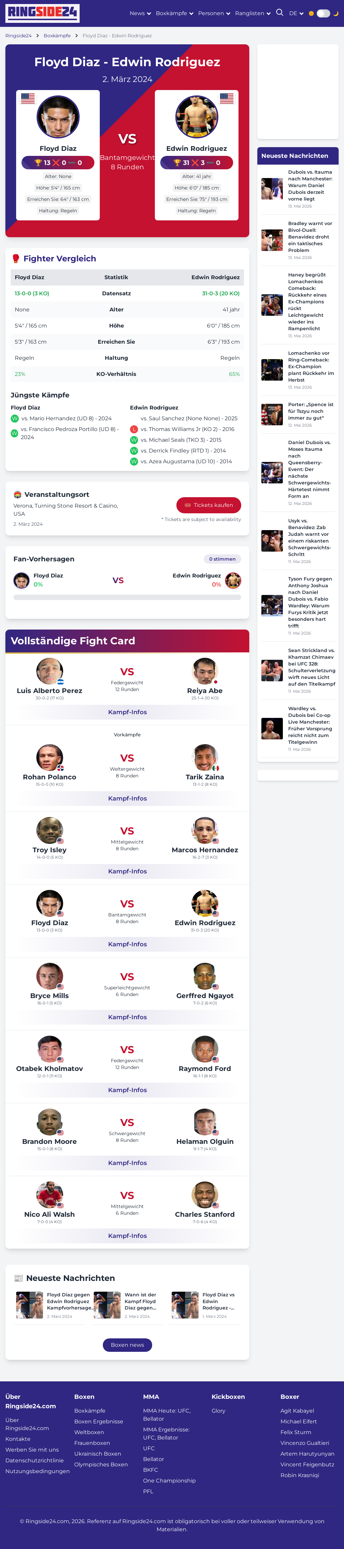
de (293, 13)
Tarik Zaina (205, 776)
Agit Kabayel (297, 1410)
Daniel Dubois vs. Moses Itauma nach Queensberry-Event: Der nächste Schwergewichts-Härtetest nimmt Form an (309, 469)
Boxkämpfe (171, 13)
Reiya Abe (205, 690)
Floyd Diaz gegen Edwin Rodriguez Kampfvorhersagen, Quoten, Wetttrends (71, 1300)
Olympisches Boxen (101, 1464)
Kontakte (18, 1438)
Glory (218, 1410)
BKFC (150, 1469)
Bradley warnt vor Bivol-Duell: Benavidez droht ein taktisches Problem (310, 236)
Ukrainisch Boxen (97, 1453)
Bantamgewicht (127, 157)
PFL (148, 1491)
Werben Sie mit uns (32, 1449)
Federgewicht (127, 682)
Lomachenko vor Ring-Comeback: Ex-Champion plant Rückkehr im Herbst (311, 366)
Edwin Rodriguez (201, 148)
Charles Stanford (205, 1214)
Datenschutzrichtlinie (34, 1460)
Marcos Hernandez (205, 849)
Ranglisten (249, 13)
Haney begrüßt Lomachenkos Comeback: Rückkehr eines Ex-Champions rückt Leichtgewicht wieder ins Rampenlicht (307, 302)
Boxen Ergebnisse (98, 1421)
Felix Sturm (296, 1431)
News (137, 13)
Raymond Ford (205, 1068)
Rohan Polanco (49, 776)
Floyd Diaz (53, 148)
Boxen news (127, 1344)
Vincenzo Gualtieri (305, 1442)
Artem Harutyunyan (308, 1453)
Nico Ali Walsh (49, 1214)
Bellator (153, 1458)
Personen (211, 13)
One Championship (169, 1480)
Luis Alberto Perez (49, 690)
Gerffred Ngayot (205, 995)
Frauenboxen (92, 1442)
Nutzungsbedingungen (37, 1470)
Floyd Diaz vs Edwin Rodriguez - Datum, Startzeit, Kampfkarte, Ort (218, 1300)
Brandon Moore (49, 1141)
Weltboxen (89, 1431)
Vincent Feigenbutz (307, 1464)
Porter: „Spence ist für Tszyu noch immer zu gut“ (311, 411)
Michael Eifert (299, 1421)
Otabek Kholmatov (49, 1068)
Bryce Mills (49, 995)
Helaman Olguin (205, 1141)
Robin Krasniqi (300, 1474)
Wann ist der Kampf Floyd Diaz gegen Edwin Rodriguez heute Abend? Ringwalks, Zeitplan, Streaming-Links (142, 1300)
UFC (149, 1448)
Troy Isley (50, 849)
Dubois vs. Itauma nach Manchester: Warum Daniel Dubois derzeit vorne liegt (310, 185)
